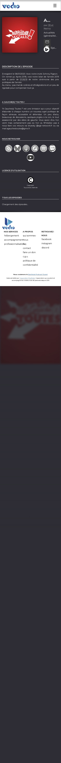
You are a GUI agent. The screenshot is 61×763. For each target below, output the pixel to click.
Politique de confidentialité (30, 265)
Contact (27, 251)
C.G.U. (25, 259)
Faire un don (29, 255)
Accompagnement (14, 242)
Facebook (46, 242)
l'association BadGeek (27, 281)
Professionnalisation (14, 247)
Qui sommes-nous (29, 240)
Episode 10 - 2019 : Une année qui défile (54, 51)
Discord (45, 250)
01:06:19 (23, 82)
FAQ (24, 247)
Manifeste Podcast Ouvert (38, 277)
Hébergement (11, 238)
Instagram (47, 246)
